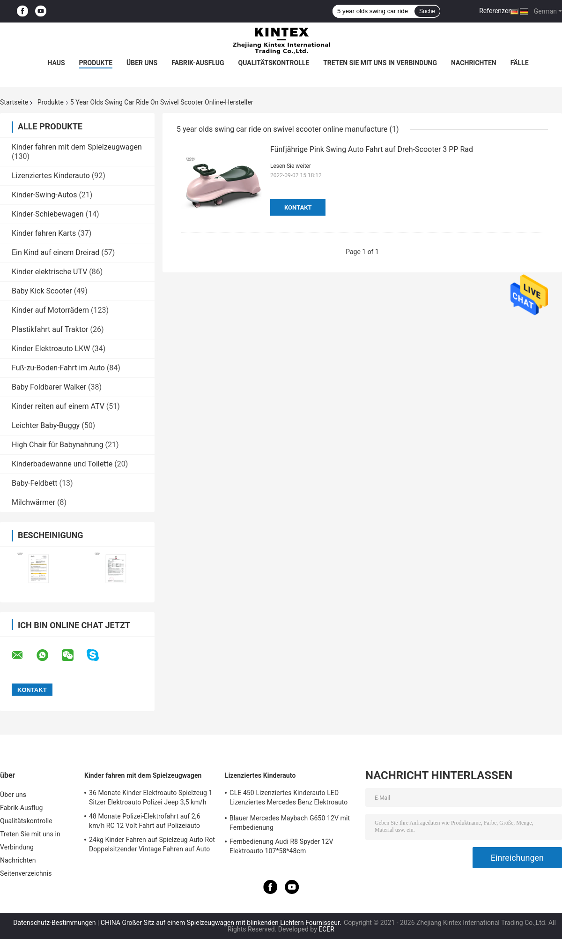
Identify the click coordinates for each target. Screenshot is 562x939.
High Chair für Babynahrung (58, 444)
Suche (427, 11)
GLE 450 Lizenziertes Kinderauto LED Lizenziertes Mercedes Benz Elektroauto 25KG (288, 799)
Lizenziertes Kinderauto (51, 175)
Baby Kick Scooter (42, 290)
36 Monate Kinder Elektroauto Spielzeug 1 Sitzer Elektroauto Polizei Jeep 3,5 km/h (151, 797)
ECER (326, 929)
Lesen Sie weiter (290, 166)
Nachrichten (473, 63)
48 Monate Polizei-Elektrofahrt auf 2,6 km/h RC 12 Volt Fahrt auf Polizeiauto (144, 820)
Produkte (95, 63)
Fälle (519, 63)
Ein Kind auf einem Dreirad (55, 252)
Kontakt (297, 207)
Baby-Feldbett (35, 483)
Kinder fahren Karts (44, 233)
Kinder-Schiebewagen (48, 214)
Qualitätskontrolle (274, 63)
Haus (56, 63)
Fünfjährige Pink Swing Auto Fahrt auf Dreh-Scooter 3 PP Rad (371, 149)
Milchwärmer (33, 502)
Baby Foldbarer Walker (49, 387)
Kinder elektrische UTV (49, 271)
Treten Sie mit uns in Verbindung (380, 63)
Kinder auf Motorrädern (50, 310)
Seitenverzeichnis (26, 873)
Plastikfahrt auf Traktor (50, 329)
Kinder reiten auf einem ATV (58, 406)
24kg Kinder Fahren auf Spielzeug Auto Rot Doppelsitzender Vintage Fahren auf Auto (152, 844)
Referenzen (495, 11)
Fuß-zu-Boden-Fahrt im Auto (58, 367)
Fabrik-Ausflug (197, 63)
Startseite (14, 102)
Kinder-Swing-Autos (44, 194)
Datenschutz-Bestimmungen (54, 922)
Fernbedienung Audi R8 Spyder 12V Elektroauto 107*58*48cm (281, 846)
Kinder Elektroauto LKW (51, 348)
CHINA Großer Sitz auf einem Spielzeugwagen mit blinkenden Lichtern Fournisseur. (222, 922)
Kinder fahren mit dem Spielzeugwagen (77, 147)
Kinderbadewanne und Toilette (62, 463)
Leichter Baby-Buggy (46, 425)
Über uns (141, 63)
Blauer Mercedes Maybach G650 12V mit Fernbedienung (289, 822)
